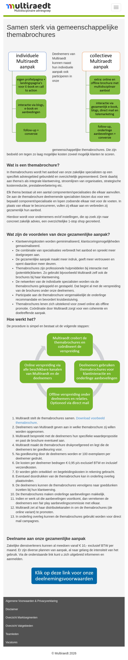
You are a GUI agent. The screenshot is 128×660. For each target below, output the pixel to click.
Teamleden (12, 634)
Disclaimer (12, 609)
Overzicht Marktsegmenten (21, 617)
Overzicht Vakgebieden (19, 625)
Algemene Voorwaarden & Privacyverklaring (32, 601)
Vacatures (11, 642)
